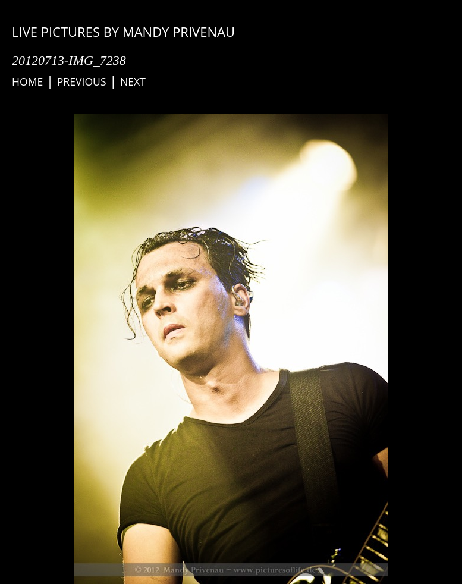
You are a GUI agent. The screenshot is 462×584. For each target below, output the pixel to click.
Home (27, 81)
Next (133, 81)
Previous (81, 81)
